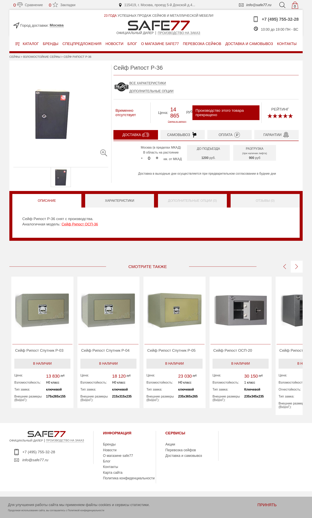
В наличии (42, 363)
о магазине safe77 (160, 44)
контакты (286, 44)
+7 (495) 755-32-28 (275, 19)
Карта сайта (112, 473)
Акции (170, 444)
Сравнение (28, 5)
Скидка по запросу (177, 121)
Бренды (50, 44)
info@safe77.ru (254, 5)
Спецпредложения (81, 44)
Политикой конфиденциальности (86, 510)
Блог (132, 44)
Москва (57, 25)
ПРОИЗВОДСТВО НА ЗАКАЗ (65, 440)
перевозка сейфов (202, 44)
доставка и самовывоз (249, 44)
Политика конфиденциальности (129, 478)
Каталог (27, 44)
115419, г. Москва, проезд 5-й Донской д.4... (156, 5)
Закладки (62, 5)
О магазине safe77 (118, 456)
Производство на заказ (179, 33)
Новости (114, 44)
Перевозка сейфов (180, 450)
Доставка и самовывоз (183, 456)
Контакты (110, 467)
